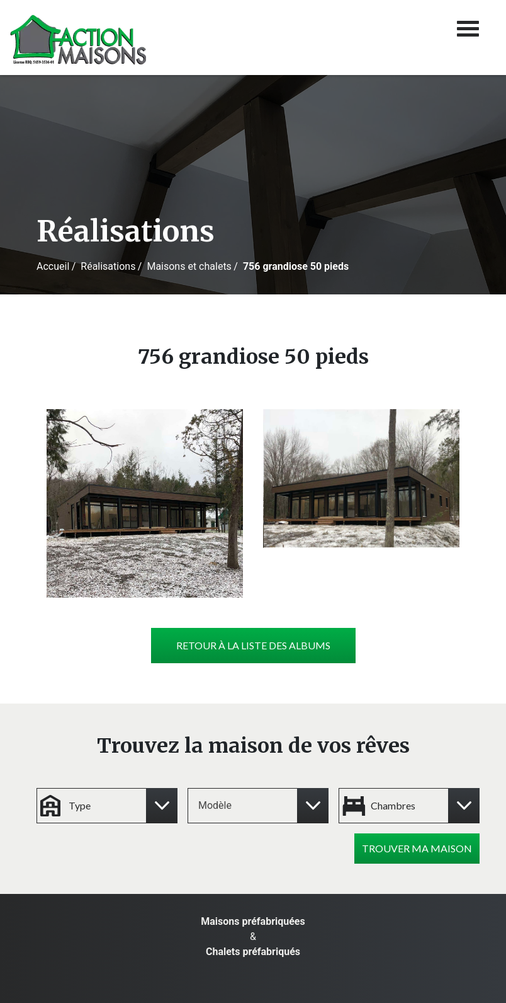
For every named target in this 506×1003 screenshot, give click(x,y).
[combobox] (253, 805)
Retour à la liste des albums (253, 645)
